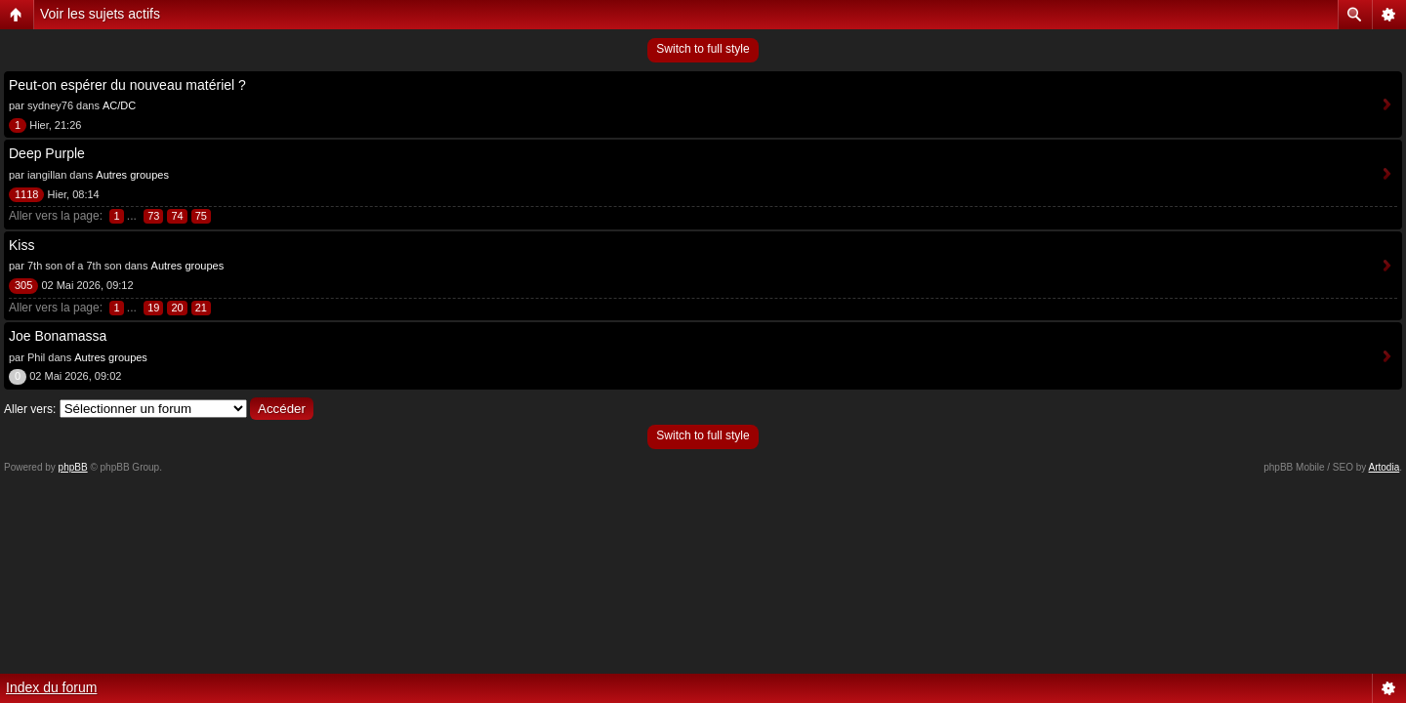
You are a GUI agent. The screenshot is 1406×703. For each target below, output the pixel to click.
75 (201, 216)
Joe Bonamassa (57, 336)
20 (177, 307)
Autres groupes (132, 175)
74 (177, 216)
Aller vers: (30, 409)
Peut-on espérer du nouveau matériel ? (127, 85)
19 (153, 307)
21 (201, 307)
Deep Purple (47, 153)
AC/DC (119, 105)
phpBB (73, 467)
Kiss (21, 245)
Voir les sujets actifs (100, 13)
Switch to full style (702, 49)
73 (153, 216)
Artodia (1384, 467)
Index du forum (51, 687)
